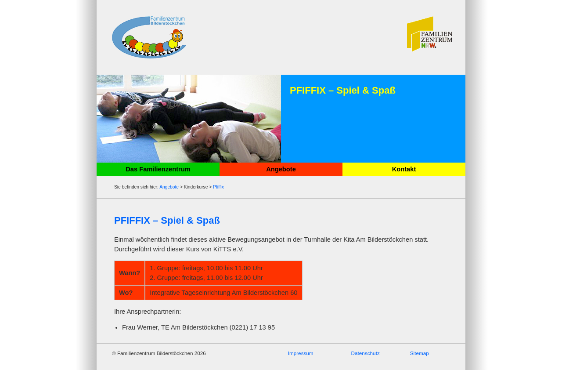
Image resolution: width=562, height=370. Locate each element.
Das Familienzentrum (158, 169)
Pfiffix (218, 187)
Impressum (300, 353)
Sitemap (419, 353)
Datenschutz (365, 353)
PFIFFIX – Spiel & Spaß (167, 220)
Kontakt (404, 169)
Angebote (281, 169)
